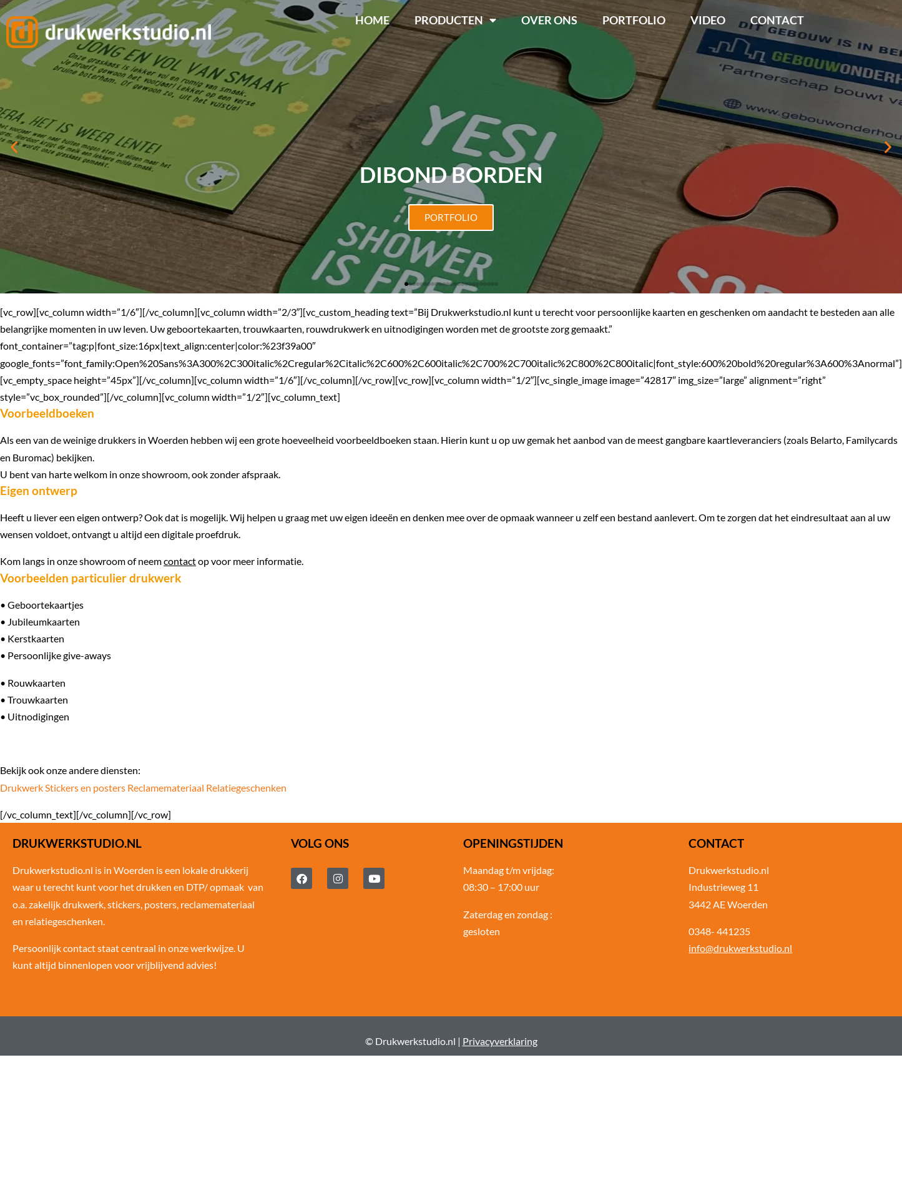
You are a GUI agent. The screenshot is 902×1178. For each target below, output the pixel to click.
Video (707, 20)
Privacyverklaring (500, 1041)
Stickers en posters (85, 787)
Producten (455, 20)
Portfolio (633, 20)
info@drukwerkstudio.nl (740, 948)
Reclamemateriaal (165, 787)
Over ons (549, 20)
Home (372, 20)
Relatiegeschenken (246, 787)
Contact (777, 20)
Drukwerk (21, 787)
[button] (14, 147)
